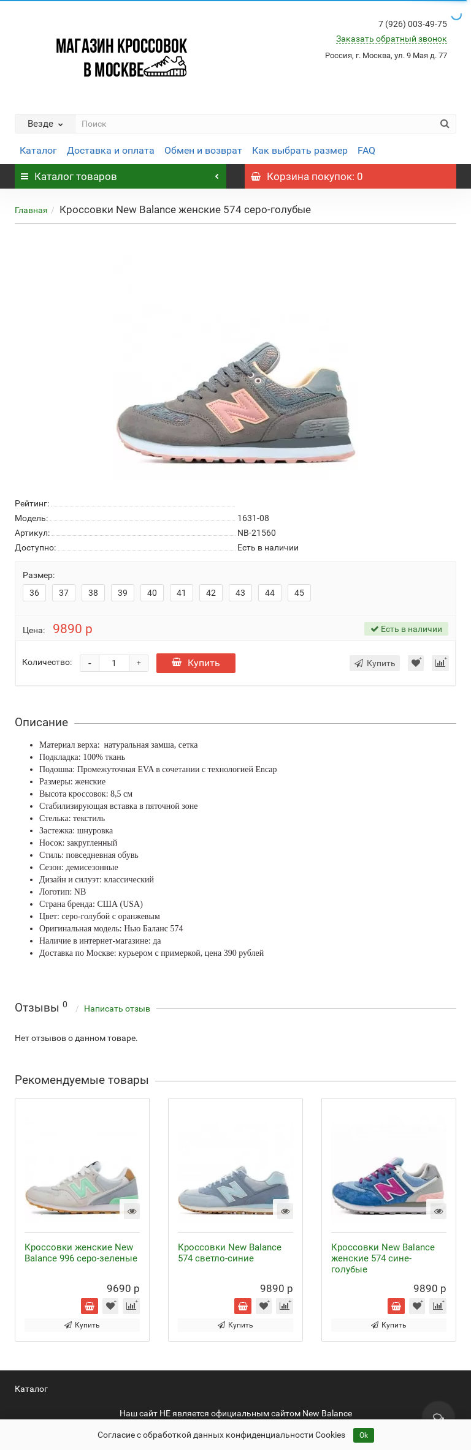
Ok (363, 1435)
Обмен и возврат (203, 150)
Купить (196, 663)
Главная (31, 210)
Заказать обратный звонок (391, 38)
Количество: (47, 662)
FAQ (366, 150)
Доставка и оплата (111, 150)
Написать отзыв (117, 1008)
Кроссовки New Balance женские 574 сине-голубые (383, 1258)
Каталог (38, 150)
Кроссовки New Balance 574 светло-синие (229, 1253)
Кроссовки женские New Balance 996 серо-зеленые (81, 1253)
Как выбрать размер (300, 150)
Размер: (39, 575)
